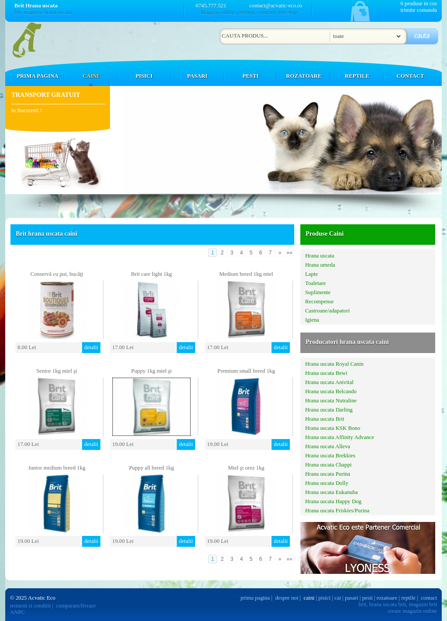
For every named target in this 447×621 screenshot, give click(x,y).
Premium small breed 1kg (246, 371)
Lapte (311, 274)
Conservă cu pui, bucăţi (57, 274)
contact (429, 598)
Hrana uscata (319, 256)
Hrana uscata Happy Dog (333, 501)
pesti (367, 598)
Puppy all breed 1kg (151, 468)
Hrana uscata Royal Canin (334, 364)
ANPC (17, 612)
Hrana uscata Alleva (327, 446)
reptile (408, 598)
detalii (91, 347)
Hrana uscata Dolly (326, 483)
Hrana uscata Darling (329, 410)
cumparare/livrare (76, 606)
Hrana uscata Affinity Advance (339, 437)
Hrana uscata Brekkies (330, 456)
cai (337, 598)
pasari (351, 598)
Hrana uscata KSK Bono (332, 428)
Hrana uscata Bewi (326, 373)
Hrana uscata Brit (324, 419)
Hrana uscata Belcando (331, 391)
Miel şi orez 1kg (246, 468)
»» (289, 253)
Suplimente (317, 292)
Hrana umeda (320, 265)
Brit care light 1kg (151, 274)
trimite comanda (418, 10)
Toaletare (315, 283)
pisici (324, 598)
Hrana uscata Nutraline (331, 401)
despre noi (286, 598)
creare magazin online (412, 611)
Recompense (319, 301)
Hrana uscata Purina (327, 474)
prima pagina (255, 598)
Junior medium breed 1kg (56, 468)
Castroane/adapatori (327, 311)
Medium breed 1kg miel (246, 274)
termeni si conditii (30, 606)
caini (309, 598)
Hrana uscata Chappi (328, 465)
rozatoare (387, 598)
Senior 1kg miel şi (56, 371)
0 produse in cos (418, 3)
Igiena (312, 320)
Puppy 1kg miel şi (151, 371)
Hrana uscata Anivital (329, 382)
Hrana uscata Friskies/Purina (337, 511)
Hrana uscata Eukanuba (331, 492)
